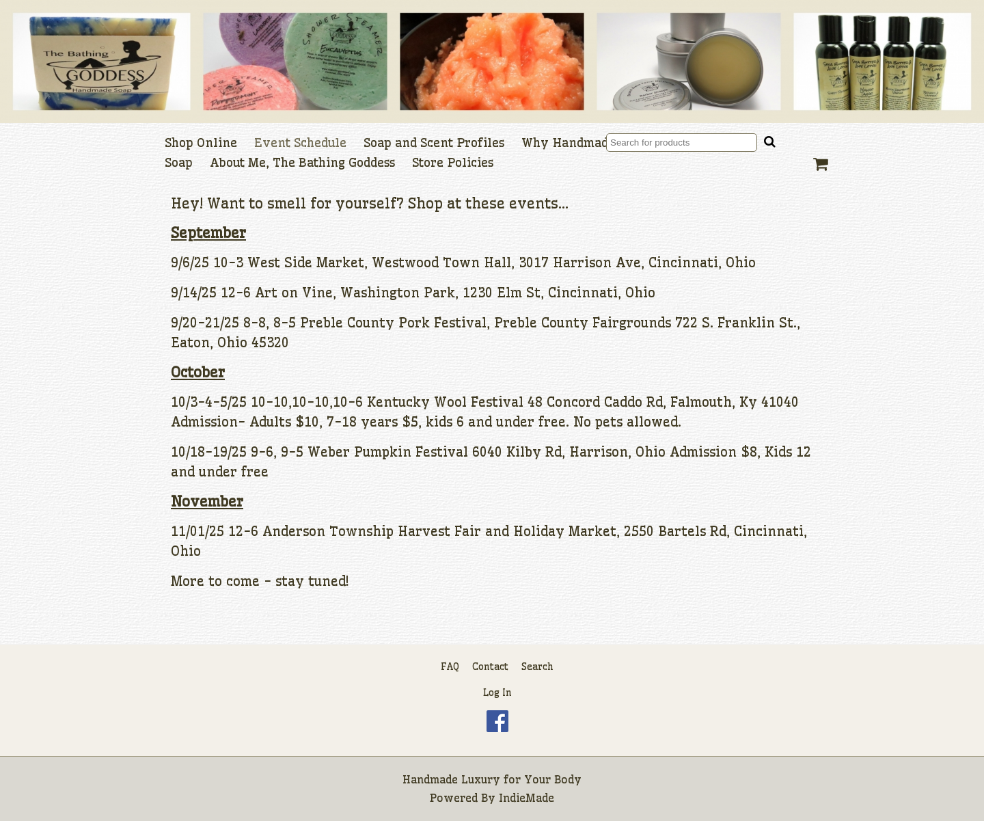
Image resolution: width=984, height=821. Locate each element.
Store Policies (452, 162)
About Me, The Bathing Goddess (302, 162)
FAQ (450, 666)
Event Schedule (300, 142)
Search (537, 666)
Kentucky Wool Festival (445, 402)
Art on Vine (294, 292)
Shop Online (201, 142)
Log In (497, 692)
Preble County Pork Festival (393, 322)
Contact (490, 666)
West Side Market (305, 262)
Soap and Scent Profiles (434, 142)
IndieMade (526, 798)
